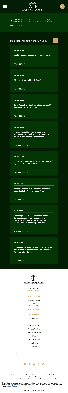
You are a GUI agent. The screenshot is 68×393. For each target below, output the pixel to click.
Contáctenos (34, 343)
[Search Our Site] (54, 354)
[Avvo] (43, 364)
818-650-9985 (34, 290)
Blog (34, 336)
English (34, 347)
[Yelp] (38, 364)
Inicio (34, 322)
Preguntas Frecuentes (34, 332)
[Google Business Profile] (25, 364)
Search (15, 354)
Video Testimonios (34, 340)
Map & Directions (34, 309)
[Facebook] (29, 364)
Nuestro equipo (34, 325)
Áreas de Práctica (34, 329)
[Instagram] (34, 364)
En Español (34, 318)
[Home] (33, 6)
